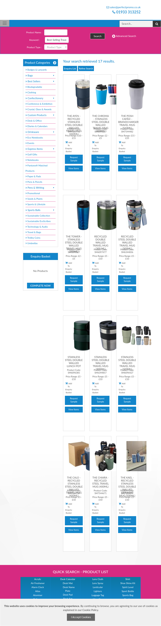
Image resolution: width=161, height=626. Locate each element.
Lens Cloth (97, 579)
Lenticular (98, 587)
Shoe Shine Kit (127, 583)
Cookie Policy (90, 609)
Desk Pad (68, 594)
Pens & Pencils (34, 181)
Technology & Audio (37, 226)
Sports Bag (127, 595)
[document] (81, 612)
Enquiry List (70, 68)
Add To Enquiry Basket (68, 147)
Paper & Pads (33, 176)
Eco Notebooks (34, 137)
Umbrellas (32, 243)
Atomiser (37, 595)
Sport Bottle (128, 591)
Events (30, 143)
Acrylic (37, 579)
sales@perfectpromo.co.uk (123, 7)
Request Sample (74, 159)
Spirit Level (127, 587)
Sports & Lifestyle (36, 204)
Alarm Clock (38, 587)
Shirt (127, 579)
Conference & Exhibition (39, 103)
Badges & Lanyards (36, 69)
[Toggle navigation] (4, 23)
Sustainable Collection (38, 215)
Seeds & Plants (34, 198)
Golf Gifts (31, 154)
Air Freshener (38, 583)
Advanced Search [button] (124, 36)
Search (97, 36)
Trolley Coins (33, 237)
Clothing (31, 92)
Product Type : (34, 47)
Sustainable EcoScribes (38, 221)
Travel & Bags (33, 232)
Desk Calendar (67, 579)
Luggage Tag (98, 595)
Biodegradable (34, 86)
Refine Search (86, 68)
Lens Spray (97, 583)
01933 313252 (126, 12)
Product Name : (34, 32)
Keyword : (34, 39)
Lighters (98, 591)
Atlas (37, 591)
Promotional (33, 193)
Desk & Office (34, 120)
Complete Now (40, 285)
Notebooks (32, 160)
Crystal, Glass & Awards (39, 109)
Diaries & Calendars (37, 126)
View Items (73, 168)
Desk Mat (68, 583)
